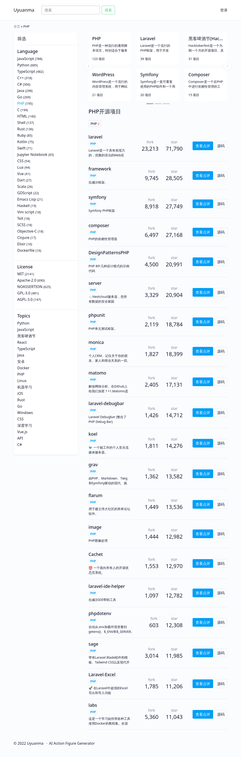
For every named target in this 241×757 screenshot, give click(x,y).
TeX (20, 218)
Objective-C (27, 231)
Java (20, 90)
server (95, 283)
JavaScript (25, 58)
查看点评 (203, 145)
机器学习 (24, 387)
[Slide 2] (158, 103)
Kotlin (22, 141)
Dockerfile (26, 250)
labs (93, 705)
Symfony (149, 75)
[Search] (71, 10)
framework (100, 169)
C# (19, 84)
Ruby (21, 135)
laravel (96, 137)
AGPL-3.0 (25, 299)
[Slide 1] (149, 103)
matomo (97, 373)
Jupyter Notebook (32, 154)
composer (99, 225)
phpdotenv (100, 613)
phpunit (97, 315)
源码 (221, 145)
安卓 (21, 361)
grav (93, 465)
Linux (22, 380)
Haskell (23, 205)
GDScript (24, 192)
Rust (21, 128)
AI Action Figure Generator (72, 743)
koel (93, 434)
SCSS (21, 224)
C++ (20, 77)
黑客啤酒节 (26, 335)
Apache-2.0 (26, 280)
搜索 (108, 10)
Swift (21, 148)
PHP (20, 103)
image (95, 527)
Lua (20, 167)
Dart (21, 180)
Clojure (23, 237)
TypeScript (26, 71)
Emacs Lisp (26, 199)
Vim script (25, 212)
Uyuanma (24, 10)
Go (19, 97)
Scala (21, 186)
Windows (25, 412)
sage (93, 644)
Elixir (21, 243)
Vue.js (22, 431)
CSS (20, 160)
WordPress (103, 75)
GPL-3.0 (23, 293)
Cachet (96, 554)
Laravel (147, 39)
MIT (20, 273)
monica (96, 342)
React (22, 342)
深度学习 (24, 425)
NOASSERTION (29, 286)
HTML (22, 116)
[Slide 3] (166, 103)
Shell (21, 122)
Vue (20, 173)
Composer (199, 75)
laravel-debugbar (106, 403)
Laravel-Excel (102, 675)
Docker (23, 367)
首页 (17, 26)
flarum (96, 495)
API (20, 438)
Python (23, 65)
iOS (20, 393)
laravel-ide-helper (107, 586)
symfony (97, 197)
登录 (224, 10)
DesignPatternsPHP (109, 253)
